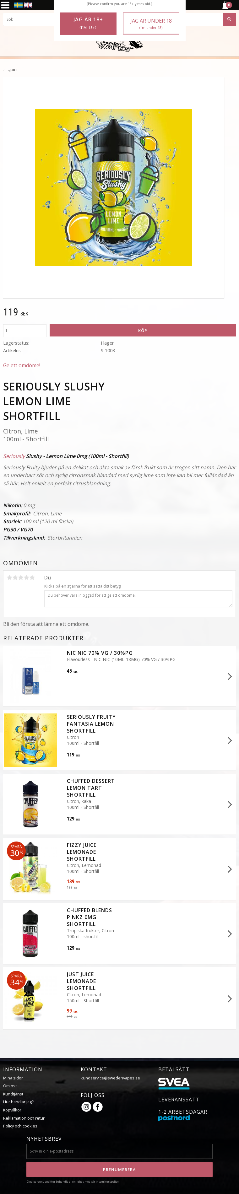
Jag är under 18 (151, 23)
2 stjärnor (15, 577)
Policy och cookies (20, 1126)
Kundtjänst (13, 1094)
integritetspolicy (107, 1182)
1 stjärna (9, 577)
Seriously (14, 456)
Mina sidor (13, 1078)
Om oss (10, 1086)
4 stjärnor (26, 577)
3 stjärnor (21, 577)
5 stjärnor (32, 577)
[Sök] (229, 19)
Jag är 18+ (88, 23)
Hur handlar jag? (18, 1102)
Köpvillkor (12, 1110)
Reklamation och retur (24, 1118)
